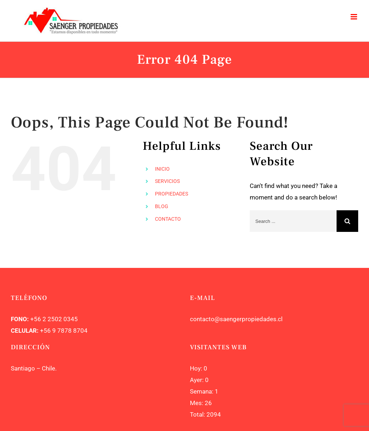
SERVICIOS (167, 181)
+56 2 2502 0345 (54, 319)
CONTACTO (168, 219)
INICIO (162, 169)
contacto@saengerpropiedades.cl (236, 319)
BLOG (161, 206)
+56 (45, 330)
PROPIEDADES (171, 194)
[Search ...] (293, 221)
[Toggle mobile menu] (354, 17)
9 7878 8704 (69, 330)
